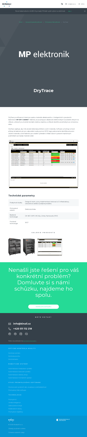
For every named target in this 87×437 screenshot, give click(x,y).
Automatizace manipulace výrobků (20, 368)
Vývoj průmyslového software (33, 22)
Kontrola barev (13, 359)
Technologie (15, 395)
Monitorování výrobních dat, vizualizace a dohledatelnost (27, 387)
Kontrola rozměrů (14, 353)
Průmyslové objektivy (15, 412)
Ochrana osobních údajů (16, 432)
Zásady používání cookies (16, 428)
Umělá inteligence (14, 402)
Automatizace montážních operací (20, 378)
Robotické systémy (18, 364)
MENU (81, 4)
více (69, 11)
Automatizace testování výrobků (19, 372)
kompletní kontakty (29, 341)
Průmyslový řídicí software (52, 22)
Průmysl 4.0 (12, 399)
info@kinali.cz (22, 323)
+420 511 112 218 (22, 328)
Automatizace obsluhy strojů (18, 375)
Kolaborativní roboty (15, 409)
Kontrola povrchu (14, 356)
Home (20, 22)
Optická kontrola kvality (22, 348)
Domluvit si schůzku (43, 307)
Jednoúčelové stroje (15, 406)
